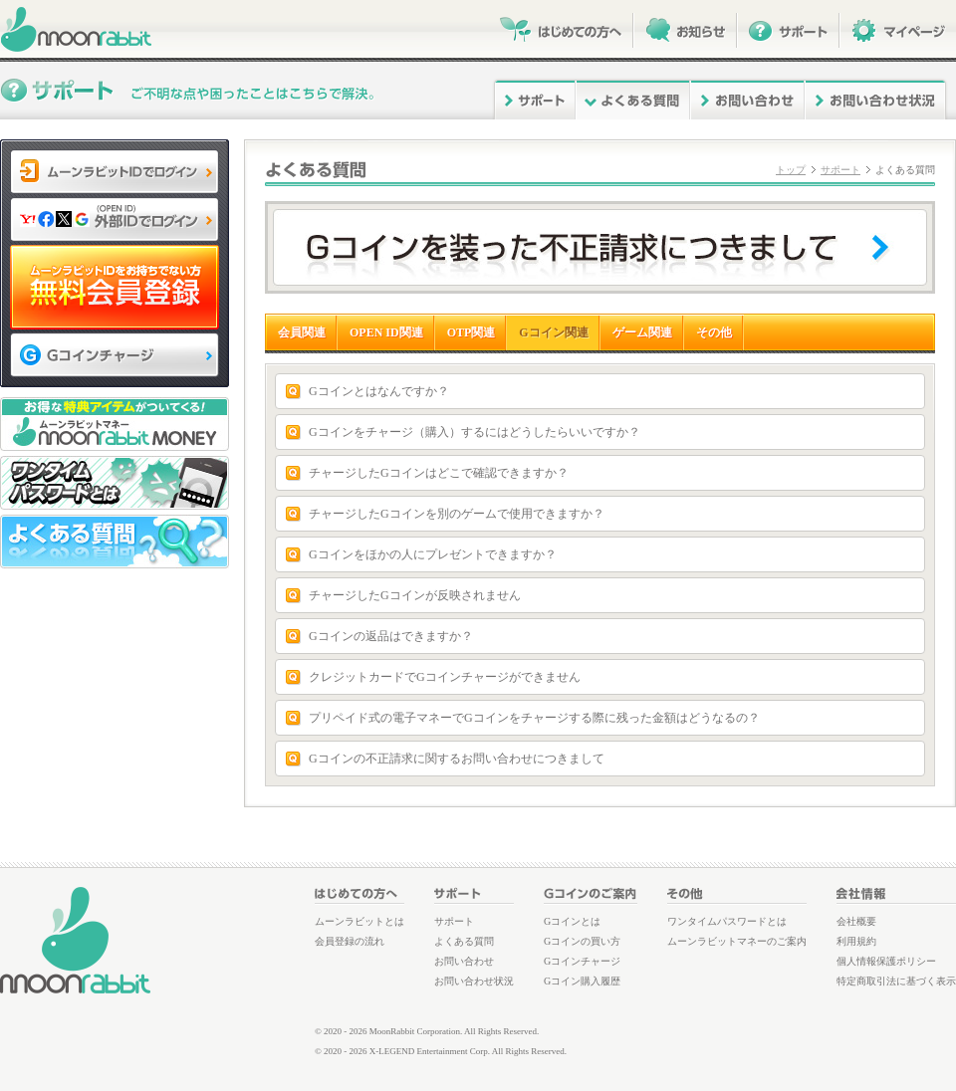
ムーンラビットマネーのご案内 (737, 941)
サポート (840, 169)
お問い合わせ (464, 961)
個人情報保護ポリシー (886, 961)
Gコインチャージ (582, 961)
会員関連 (302, 332)
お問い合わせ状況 (474, 981)
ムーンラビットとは (359, 921)
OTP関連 (471, 332)
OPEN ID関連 (386, 332)
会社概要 (856, 921)
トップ (791, 169)
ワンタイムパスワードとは (727, 921)
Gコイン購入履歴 (582, 981)
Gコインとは (572, 921)
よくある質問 (464, 941)
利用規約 (856, 941)
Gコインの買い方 (582, 941)
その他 (714, 332)
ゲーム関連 (642, 332)
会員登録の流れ (349, 941)
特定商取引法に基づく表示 (896, 981)
